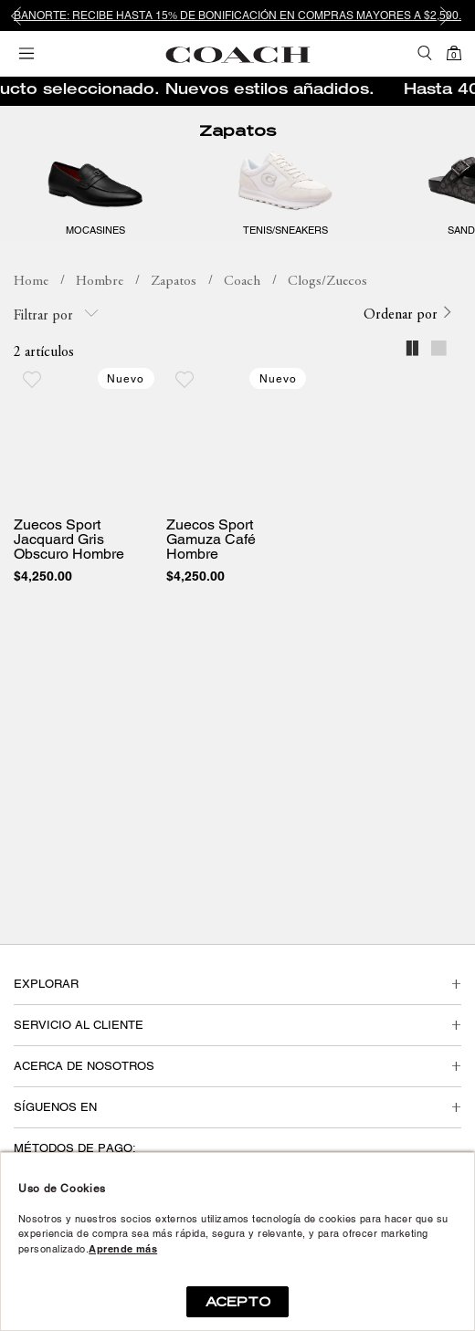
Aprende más (123, 1248)
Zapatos (237, 131)
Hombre (99, 281)
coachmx (31, 282)
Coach (242, 281)
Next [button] (447, 15)
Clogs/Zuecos (327, 281)
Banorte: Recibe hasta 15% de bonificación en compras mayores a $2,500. (237, 15)
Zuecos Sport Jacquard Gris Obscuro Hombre (69, 539)
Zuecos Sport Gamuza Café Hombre (211, 539)
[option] (237, 15)
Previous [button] (27, 15)
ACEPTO (238, 1301)
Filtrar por (56, 314)
